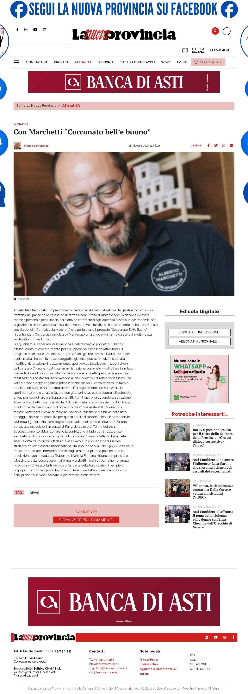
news (34, 493)
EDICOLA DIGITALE (193, 50)
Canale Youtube (38, 29)
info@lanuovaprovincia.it (104, 663)
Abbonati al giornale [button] (198, 341)
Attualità (71, 105)
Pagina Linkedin (47, 29)
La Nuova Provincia (41, 105)
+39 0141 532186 (104, 659)
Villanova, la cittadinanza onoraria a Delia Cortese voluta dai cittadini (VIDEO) (213, 491)
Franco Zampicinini (36, 145)
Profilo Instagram (28, 29)
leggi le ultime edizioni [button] (198, 332)
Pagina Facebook (20, 29)
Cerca (215, 31)
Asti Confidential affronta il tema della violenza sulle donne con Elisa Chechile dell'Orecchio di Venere (213, 519)
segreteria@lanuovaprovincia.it (108, 668)
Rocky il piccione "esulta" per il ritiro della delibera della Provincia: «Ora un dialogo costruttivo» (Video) (213, 437)
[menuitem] (36, 62)
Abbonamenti (220, 50)
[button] (18, 60)
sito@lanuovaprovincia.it (104, 672)
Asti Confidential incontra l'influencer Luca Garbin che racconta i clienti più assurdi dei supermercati (213, 465)
